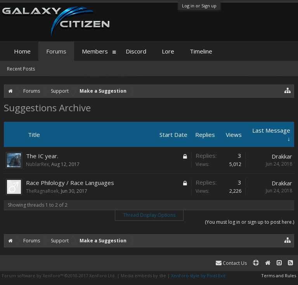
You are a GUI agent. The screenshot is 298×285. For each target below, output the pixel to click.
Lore (168, 51)
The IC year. (42, 156)
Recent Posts (21, 69)
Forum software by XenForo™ (59, 275)
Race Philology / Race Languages (70, 183)
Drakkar (282, 156)
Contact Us (231, 263)
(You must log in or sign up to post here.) (249, 222)
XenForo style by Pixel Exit (198, 275)
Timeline (201, 51)
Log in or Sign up (199, 6)
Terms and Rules (278, 275)
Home (22, 51)
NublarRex (37, 164)
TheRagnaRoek (42, 191)
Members (95, 51)
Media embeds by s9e (143, 275)
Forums (56, 51)
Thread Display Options (149, 215)
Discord (136, 51)
